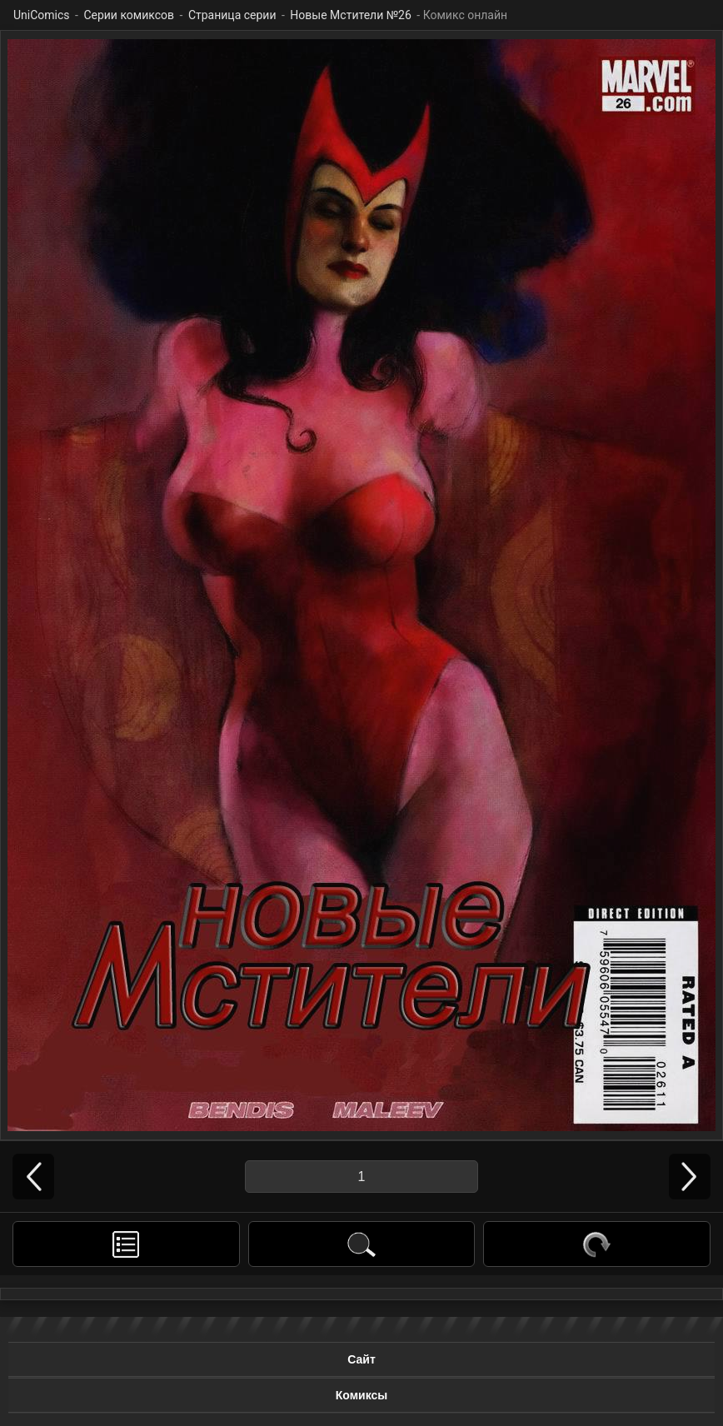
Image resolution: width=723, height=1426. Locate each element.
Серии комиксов (128, 15)
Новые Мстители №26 (350, 15)
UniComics (41, 15)
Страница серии (232, 15)
